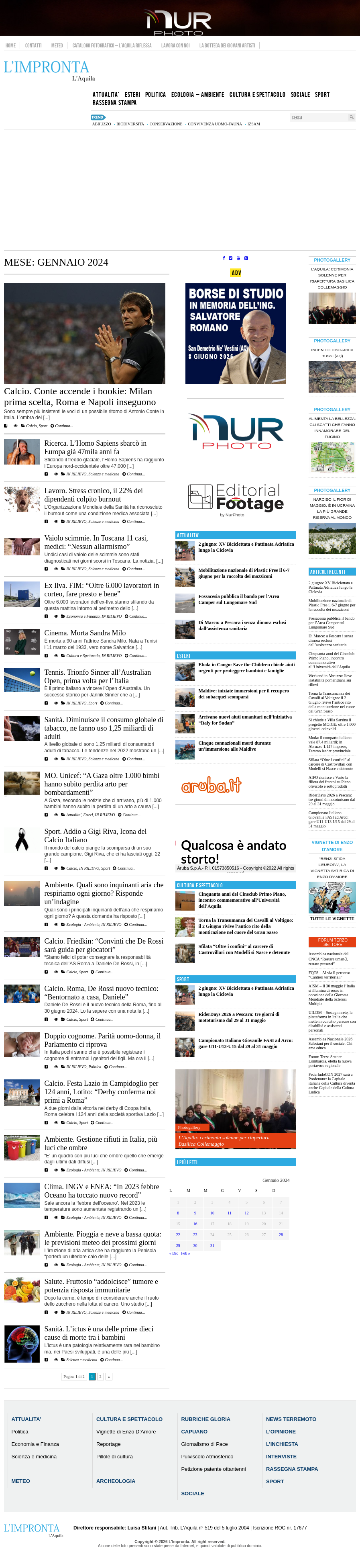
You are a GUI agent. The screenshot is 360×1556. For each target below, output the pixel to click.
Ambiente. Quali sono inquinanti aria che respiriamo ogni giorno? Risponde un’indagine (104, 893)
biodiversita (130, 124)
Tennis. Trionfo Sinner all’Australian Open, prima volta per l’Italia (98, 676)
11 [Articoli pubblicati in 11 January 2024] (230, 1213)
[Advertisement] (180, 189)
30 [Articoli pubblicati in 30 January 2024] (195, 1245)
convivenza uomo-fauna (215, 124)
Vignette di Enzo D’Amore (126, 1432)
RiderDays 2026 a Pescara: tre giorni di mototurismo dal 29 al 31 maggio (238, 1017)
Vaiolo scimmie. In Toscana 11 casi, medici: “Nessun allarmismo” (96, 542)
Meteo (57, 45)
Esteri (88, 815)
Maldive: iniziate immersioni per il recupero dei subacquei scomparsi (243, 694)
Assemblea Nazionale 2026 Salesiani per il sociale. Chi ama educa (330, 1043)
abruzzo (101, 124)
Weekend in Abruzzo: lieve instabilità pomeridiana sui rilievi (330, 680)
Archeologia (116, 1481)
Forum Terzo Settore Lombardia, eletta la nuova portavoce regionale (330, 1061)
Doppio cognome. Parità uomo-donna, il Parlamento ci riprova (103, 1040)
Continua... (62, 426)
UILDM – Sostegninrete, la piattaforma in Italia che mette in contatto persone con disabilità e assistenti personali (332, 1021)
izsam (254, 124)
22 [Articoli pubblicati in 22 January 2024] (178, 1235)
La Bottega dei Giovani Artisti (227, 45)
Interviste (281, 1457)
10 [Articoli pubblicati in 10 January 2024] (212, 1213)
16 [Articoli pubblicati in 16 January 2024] (195, 1224)
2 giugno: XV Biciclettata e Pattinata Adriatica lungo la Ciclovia (331, 587)
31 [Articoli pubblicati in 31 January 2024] (212, 1245)
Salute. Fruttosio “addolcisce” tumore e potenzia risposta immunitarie (101, 1286)
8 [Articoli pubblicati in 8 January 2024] (178, 1213)
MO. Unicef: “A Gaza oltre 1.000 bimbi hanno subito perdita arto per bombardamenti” (102, 784)
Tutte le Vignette (332, 918)
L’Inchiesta (282, 1444)
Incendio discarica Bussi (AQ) (332, 353)
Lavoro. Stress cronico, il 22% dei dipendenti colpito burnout (94, 495)
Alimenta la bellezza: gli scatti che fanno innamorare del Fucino (332, 427)
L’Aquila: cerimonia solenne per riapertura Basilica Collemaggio (224, 1140)
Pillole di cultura (114, 1457)
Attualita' (73, 815)
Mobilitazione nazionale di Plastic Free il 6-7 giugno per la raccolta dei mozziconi (243, 573)
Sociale (192, 1493)
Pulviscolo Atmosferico (207, 1457)
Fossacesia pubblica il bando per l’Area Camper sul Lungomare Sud (238, 599)
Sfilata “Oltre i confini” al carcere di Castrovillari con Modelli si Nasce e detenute (244, 949)
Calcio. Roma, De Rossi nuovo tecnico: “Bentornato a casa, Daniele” (102, 993)
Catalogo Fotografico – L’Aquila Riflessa (112, 45)
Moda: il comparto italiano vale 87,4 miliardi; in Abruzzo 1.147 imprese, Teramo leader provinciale (330, 744)
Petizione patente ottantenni (213, 1469)
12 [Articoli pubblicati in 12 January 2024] (247, 1213)
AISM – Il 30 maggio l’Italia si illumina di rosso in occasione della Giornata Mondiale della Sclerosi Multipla (332, 995)
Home (11, 45)
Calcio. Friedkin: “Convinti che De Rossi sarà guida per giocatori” (104, 945)
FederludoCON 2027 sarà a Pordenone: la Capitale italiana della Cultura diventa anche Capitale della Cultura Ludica (332, 1083)
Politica (95, 1067)
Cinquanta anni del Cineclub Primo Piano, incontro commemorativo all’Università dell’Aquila (242, 900)
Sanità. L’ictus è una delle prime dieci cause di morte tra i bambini (99, 1333)
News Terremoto (291, 1419)
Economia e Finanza (83, 616)
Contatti (33, 45)
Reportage (108, 1444)
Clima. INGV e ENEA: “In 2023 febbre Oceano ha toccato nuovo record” (102, 1191)
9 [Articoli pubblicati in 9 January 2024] (195, 1213)
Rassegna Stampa (292, 1469)
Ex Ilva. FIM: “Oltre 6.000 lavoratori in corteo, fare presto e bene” (102, 589)
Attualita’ (26, 1419)
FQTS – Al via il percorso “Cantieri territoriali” (329, 974)
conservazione (166, 124)
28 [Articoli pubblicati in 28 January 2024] (281, 1235)
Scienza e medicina (104, 474)
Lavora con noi (175, 45)
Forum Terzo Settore (333, 942)
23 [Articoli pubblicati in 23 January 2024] (195, 1235)
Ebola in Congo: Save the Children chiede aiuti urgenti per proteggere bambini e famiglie (246, 668)
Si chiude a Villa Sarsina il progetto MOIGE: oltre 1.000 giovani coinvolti (332, 724)
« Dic (173, 1253)
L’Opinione (281, 1432)
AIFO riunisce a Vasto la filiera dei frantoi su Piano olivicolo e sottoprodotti (329, 781)
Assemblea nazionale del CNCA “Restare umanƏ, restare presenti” (328, 959)
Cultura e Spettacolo (83, 655)
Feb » (185, 1253)
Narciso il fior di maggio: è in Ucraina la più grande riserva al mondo (332, 508)
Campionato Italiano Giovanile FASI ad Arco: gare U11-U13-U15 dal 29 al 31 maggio (245, 1043)
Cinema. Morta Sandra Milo (85, 633)
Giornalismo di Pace (204, 1444)
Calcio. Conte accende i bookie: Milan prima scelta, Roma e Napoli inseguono (80, 396)
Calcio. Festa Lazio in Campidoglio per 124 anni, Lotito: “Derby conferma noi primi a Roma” (102, 1091)
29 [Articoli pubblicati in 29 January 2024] (178, 1245)
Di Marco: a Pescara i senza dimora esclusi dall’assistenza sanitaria (242, 625)
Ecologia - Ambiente (83, 924)
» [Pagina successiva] (109, 1376)
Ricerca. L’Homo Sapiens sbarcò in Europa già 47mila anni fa (96, 447)
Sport (43, 426)
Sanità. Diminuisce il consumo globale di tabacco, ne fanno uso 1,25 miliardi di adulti (104, 728)
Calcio (31, 426)
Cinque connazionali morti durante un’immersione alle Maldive (234, 746)
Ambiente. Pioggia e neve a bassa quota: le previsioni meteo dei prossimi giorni (103, 1238)
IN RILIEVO (77, 474)
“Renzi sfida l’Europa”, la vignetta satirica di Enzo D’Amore (332, 867)
